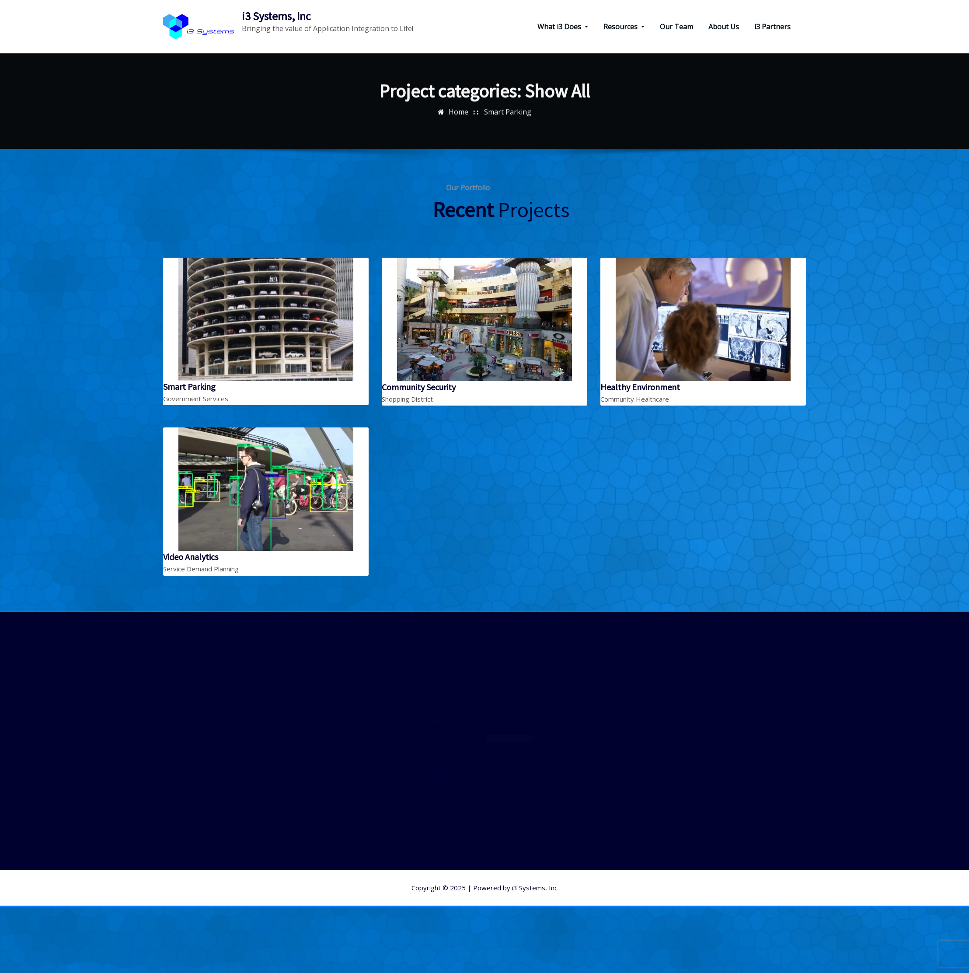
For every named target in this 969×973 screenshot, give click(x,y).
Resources (624, 27)
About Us (723, 27)
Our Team (676, 27)
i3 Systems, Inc (276, 16)
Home (458, 105)
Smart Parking (507, 105)
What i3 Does (562, 27)
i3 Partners (772, 27)
